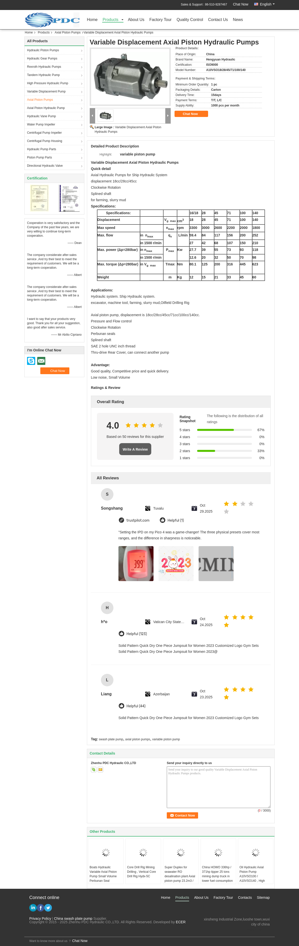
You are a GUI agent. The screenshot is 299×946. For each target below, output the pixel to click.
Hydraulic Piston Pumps (43, 50)
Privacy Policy (40, 919)
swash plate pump (111, 739)
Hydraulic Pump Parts (41, 149)
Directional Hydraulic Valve (45, 165)
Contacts (245, 898)
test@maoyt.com (256, 929)
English (267, 4)
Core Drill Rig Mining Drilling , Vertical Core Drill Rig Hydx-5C (141, 872)
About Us (136, 20)
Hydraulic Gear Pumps (42, 58)
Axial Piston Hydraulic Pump (46, 108)
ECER (181, 922)
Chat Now (240, 4)
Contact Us (218, 20)
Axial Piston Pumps (67, 32)
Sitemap (263, 898)
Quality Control (190, 20)
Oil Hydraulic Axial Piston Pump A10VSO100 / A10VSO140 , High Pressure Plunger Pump (255, 876)
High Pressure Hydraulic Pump (47, 83)
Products (110, 20)
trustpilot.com (138, 520)
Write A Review (135, 449)
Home (92, 20)
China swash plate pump (73, 919)
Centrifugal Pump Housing (44, 141)
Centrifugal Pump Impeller (44, 132)
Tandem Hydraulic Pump (43, 75)
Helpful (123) (136, 634)
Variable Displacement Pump (46, 91)
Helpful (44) (135, 706)
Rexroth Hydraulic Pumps (44, 66)
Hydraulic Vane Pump (41, 116)
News (238, 20)
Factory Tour (161, 20)
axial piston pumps (137, 739)
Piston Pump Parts (39, 157)
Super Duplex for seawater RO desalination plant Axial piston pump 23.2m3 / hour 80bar (180, 876)
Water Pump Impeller (41, 124)
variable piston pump (166, 739)
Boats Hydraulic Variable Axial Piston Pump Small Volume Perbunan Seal (103, 874)
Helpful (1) (176, 520)
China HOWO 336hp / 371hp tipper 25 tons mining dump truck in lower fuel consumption (217, 874)
